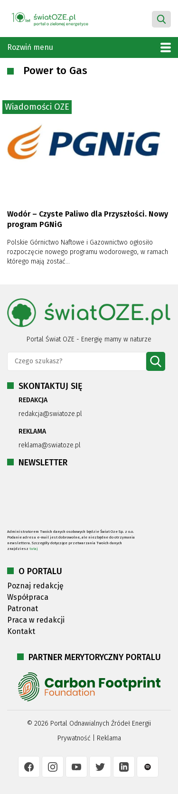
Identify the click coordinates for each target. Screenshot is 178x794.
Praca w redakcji (36, 619)
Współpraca (27, 597)
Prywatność (74, 738)
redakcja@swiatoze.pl (50, 414)
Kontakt (21, 631)
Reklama (109, 738)
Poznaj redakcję (35, 585)
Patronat (22, 608)
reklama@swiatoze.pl (50, 445)
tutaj (33, 549)
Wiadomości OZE (37, 107)
